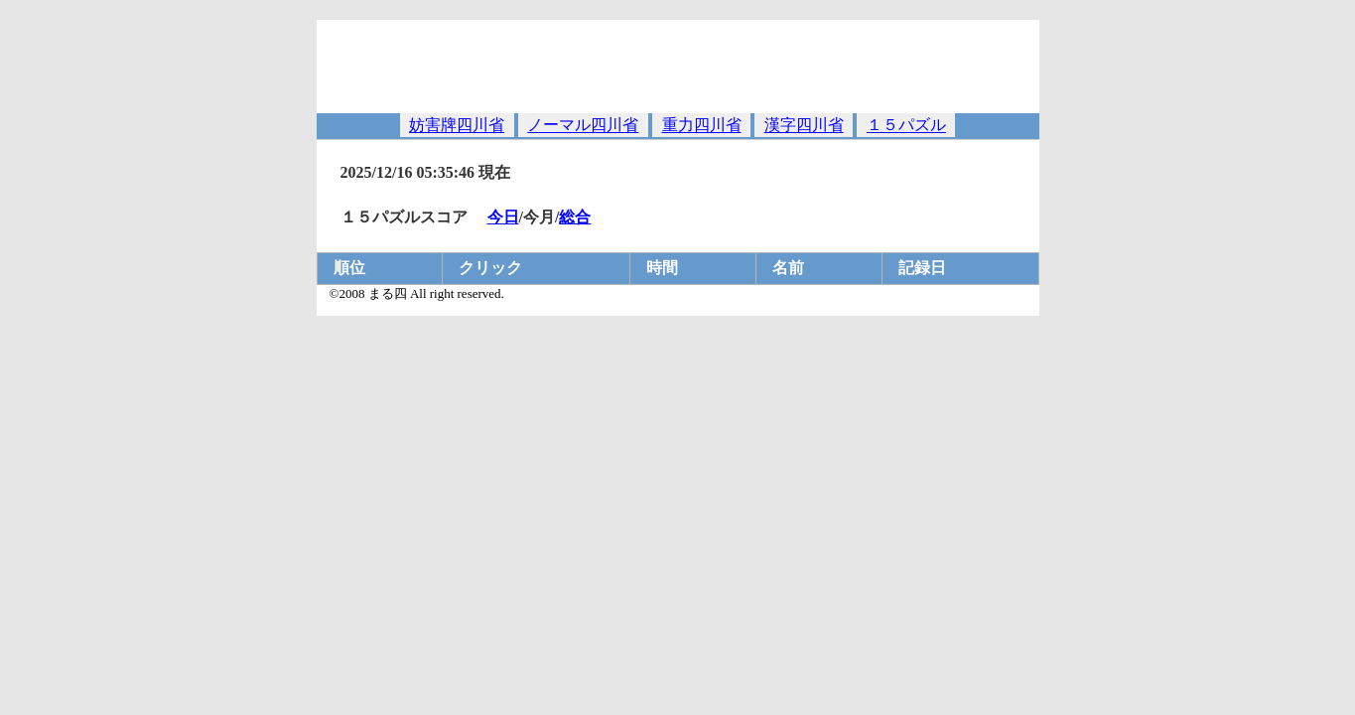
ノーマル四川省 (582, 125)
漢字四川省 (804, 125)
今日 (503, 217)
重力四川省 (702, 125)
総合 (575, 217)
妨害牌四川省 (456, 125)
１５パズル (906, 125)
